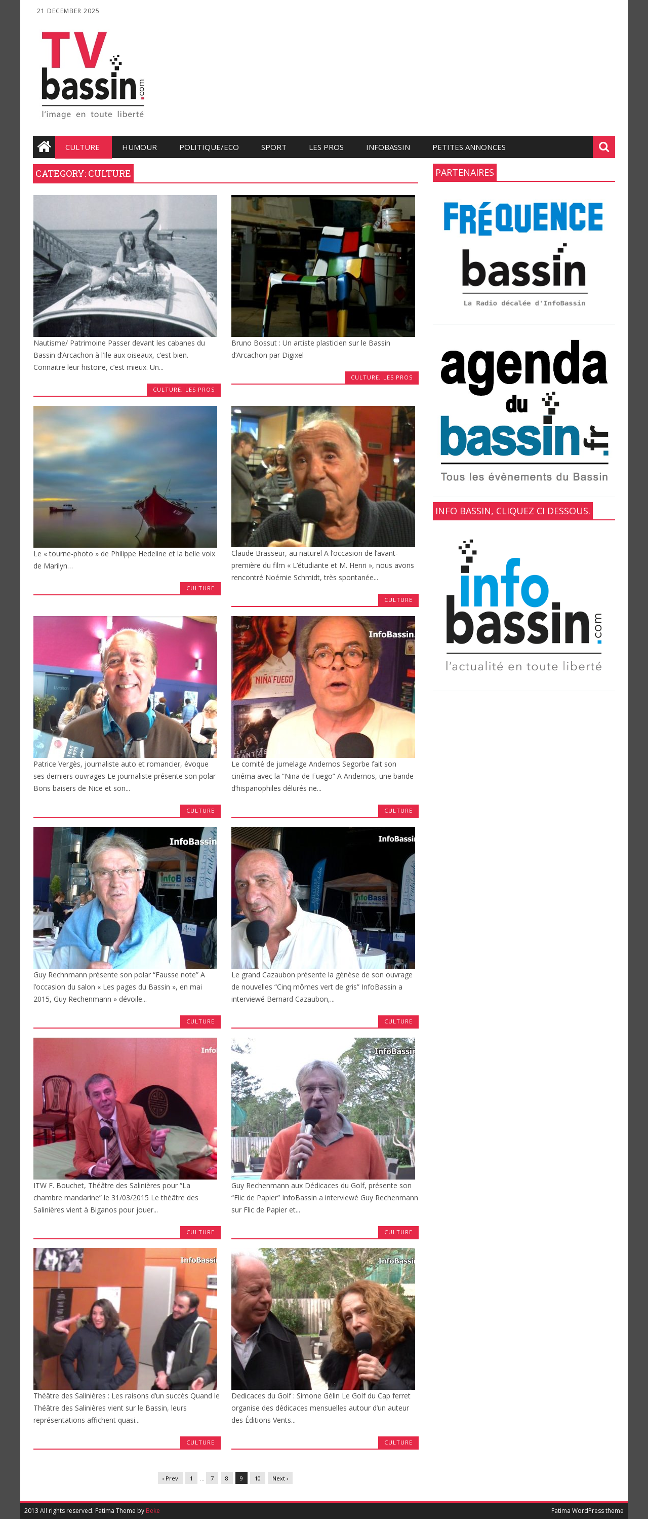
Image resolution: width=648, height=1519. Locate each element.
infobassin (388, 147)
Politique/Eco (209, 147)
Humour (139, 147)
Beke (153, 1510)
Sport (274, 147)
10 (258, 1478)
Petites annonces (469, 147)
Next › (280, 1478)
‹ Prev (170, 1478)
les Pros (326, 147)
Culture (82, 147)
